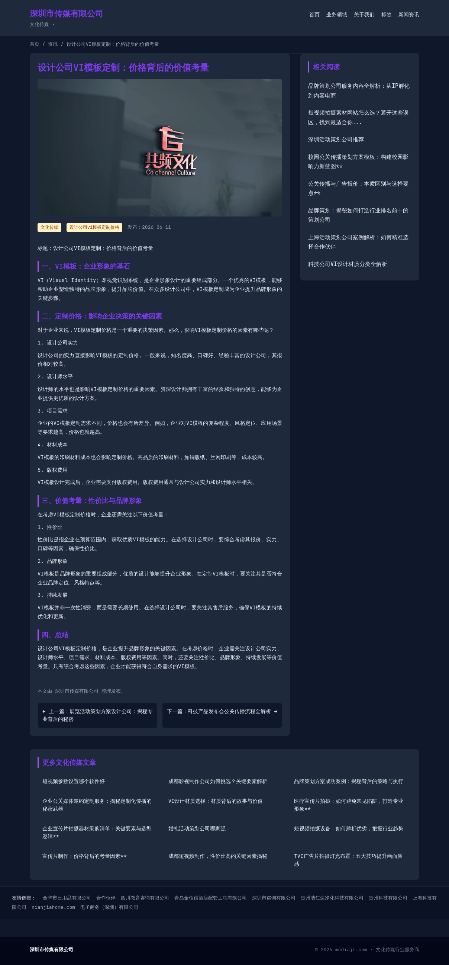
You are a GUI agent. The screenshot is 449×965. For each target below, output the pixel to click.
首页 (314, 14)
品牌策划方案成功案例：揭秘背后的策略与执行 (348, 781)
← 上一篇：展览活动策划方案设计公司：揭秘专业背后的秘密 (97, 715)
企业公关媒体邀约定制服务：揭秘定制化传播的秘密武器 (97, 805)
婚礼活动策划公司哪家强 (197, 828)
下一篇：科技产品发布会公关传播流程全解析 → (222, 711)
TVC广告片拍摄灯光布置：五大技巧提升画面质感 (348, 860)
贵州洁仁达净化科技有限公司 (332, 898)
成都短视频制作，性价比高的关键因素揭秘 (217, 856)
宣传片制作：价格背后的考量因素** (84, 856)
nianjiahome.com (53, 907)
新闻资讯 (408, 14)
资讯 (53, 44)
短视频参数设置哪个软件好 (73, 781)
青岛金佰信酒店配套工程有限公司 (210, 898)
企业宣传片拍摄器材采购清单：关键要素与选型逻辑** (97, 832)
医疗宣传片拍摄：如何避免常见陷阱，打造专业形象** (348, 805)
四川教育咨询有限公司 (145, 898)
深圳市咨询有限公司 (273, 898)
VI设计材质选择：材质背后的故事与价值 (215, 801)
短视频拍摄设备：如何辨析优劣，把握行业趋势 (348, 828)
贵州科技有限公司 (388, 898)
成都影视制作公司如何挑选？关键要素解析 (217, 781)
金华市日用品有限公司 (67, 898)
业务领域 (336, 14)
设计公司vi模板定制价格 (94, 227)
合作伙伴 (106, 898)
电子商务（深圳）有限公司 (109, 907)
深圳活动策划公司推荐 (336, 139)
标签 (386, 14)
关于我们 (364, 14)
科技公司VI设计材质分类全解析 (347, 264)
